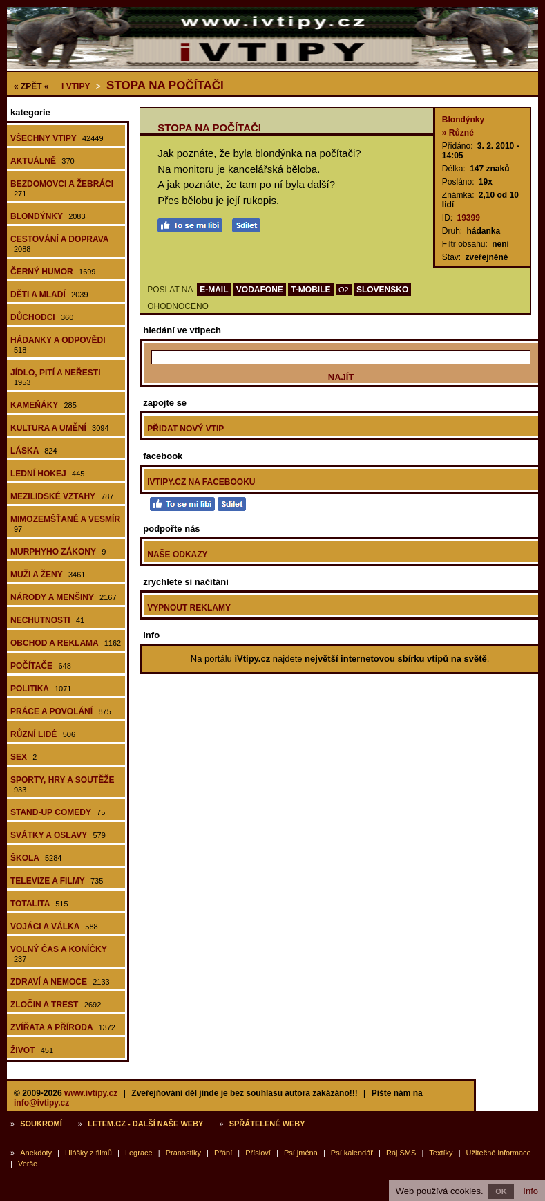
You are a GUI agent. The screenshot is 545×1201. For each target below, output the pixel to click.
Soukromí (41, 1123)
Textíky (440, 1152)
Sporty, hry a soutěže (62, 784)
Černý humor (53, 272)
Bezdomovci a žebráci (61, 188)
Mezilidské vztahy (62, 496)
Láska (33, 451)
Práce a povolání (60, 711)
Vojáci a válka (54, 926)
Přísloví (258, 1152)
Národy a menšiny (63, 597)
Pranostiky (183, 1152)
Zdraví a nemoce (60, 982)
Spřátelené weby (267, 1123)
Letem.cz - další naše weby (145, 1123)
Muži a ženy (47, 574)
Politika (40, 688)
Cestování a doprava (59, 243)
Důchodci (41, 317)
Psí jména (301, 1152)
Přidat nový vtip (185, 429)
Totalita (39, 904)
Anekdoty (36, 1152)
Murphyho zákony (58, 552)
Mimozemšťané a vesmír (65, 523)
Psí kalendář (352, 1152)
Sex (23, 757)
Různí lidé (42, 734)
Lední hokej (47, 473)
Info (530, 1191)
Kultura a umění (59, 428)
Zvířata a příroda (62, 1027)
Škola (35, 858)
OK (501, 1191)
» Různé (458, 133)
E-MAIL (214, 290)
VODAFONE (259, 290)
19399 (468, 218)
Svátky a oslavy (58, 835)
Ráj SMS (401, 1152)
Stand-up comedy (57, 812)
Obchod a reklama (65, 643)
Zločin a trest (55, 1004)
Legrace (139, 1152)
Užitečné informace (498, 1152)
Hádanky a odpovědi (58, 344)
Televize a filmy (56, 881)
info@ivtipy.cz (41, 1103)
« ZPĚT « (31, 86)
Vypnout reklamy (189, 608)
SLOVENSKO (382, 290)
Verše (27, 1164)
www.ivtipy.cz (90, 1093)
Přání (223, 1152)
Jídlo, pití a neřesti (55, 377)
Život (31, 1050)
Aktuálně (42, 161)
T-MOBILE (310, 290)
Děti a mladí (49, 294)
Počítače (40, 666)
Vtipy (75, 86)
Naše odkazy (177, 554)
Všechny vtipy (57, 138)
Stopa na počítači (165, 85)
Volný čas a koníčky (58, 953)
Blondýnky (48, 216)
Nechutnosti (47, 620)
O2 (343, 290)
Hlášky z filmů (88, 1152)
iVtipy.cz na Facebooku (201, 482)
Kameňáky (43, 405)
